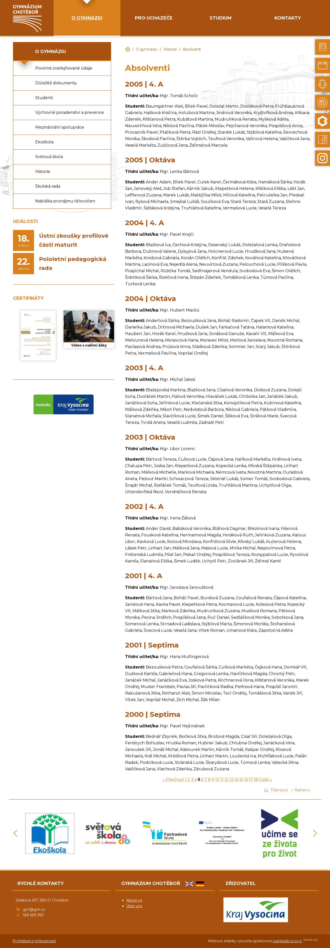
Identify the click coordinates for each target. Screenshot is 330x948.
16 (246, 779)
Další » (265, 779)
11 (221, 779)
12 (226, 779)
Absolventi (192, 49)
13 (231, 779)
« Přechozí (173, 779)
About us (134, 900)
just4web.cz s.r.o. (287, 941)
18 (256, 779)
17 (251, 779)
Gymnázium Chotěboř (127, 49)
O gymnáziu (146, 49)
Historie (170, 49)
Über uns (134, 906)
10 (217, 779)
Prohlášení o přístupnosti (34, 941)
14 (236, 779)
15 (241, 779)
